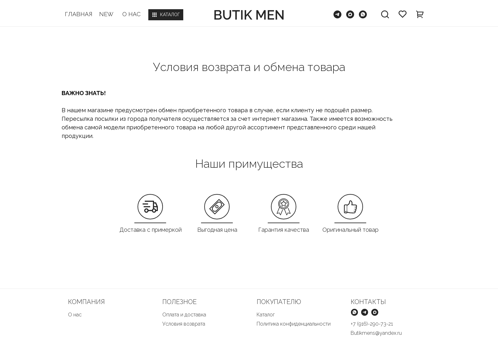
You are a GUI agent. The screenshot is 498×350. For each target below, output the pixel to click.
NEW (106, 14)
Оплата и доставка (184, 315)
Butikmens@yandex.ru (376, 333)
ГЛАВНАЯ (78, 14)
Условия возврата (183, 324)
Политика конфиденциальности (294, 324)
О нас (75, 315)
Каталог (266, 315)
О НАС (131, 14)
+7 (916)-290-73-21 (372, 324)
